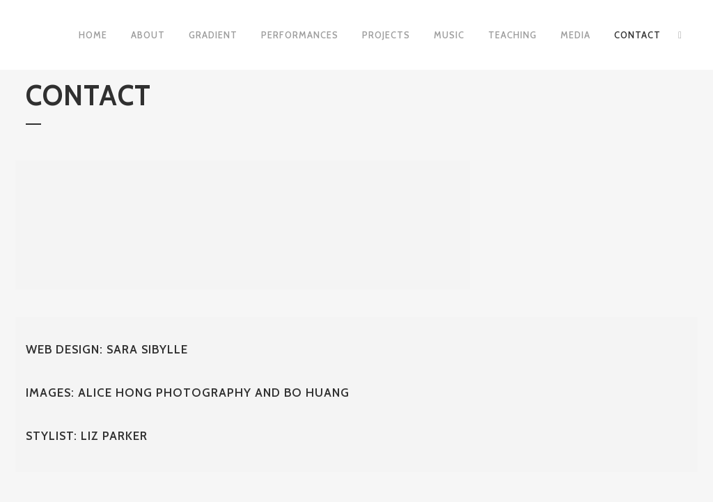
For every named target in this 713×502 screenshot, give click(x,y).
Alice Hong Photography (166, 393)
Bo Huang (317, 393)
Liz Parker (114, 436)
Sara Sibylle (147, 349)
